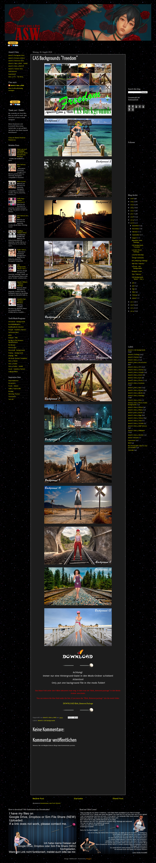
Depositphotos (13, 380)
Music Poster (21, 181)
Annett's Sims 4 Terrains (136, 423)
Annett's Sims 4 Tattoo (135, 418)
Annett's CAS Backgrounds (46, 720)
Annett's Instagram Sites (16, 55)
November (135, 229)
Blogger (88, 859)
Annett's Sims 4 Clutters (136, 370)
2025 (132, 202)
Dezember (135, 226)
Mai (133, 289)
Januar (134, 298)
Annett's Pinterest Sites (16, 61)
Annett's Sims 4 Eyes (135, 378)
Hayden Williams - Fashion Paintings (22, 284)
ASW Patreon (12, 71)
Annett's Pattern (133, 357)
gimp (10, 335)
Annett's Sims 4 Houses (135, 390)
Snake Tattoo (21, 250)
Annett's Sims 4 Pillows (135, 407)
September (136, 235)
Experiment (12, 74)
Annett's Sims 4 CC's (134, 367)
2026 (132, 198)
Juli (133, 283)
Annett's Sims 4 (133, 360)
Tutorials (131, 450)
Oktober (135, 232)
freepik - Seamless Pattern (17, 330)
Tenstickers (12, 396)
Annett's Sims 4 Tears (135, 421)
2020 (132, 217)
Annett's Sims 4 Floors (135, 380)
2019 (132, 220)
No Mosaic (11, 345)
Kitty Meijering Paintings (139, 261)
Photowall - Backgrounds (16, 350)
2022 (132, 211)
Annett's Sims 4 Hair (134, 388)
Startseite (78, 798)
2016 (132, 305)
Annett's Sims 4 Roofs (135, 413)
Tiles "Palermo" (137, 274)
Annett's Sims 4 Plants (135, 410)
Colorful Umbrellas (138, 255)
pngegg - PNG (12, 355)
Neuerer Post (38, 798)
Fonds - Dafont (13, 386)
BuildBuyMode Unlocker (16, 327)
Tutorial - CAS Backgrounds (137, 267)
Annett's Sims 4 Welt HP (16, 66)
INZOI (129, 443)
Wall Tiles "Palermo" (138, 264)
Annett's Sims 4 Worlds (135, 435)
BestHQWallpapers (14, 324)
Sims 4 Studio (12, 364)
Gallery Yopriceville (14, 388)
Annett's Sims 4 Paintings (136, 396)
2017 (132, 302)
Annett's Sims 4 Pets (135, 400)
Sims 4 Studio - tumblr (15, 366)
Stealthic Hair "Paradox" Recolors (21, 301)
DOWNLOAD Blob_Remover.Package (78, 703)
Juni (133, 286)
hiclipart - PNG (13, 338)
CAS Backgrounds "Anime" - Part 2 (138, 278)
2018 (132, 223)
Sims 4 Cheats (13, 361)
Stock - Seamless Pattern (16, 369)
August (134, 238)
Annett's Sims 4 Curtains (136, 372)
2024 (132, 205)
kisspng (10, 391)
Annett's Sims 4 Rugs (135, 415)
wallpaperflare (13, 372)
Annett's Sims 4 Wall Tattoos (137, 426)
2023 (132, 208)
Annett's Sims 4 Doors (135, 375)
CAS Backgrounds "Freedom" (137, 246)
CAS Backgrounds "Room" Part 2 (21, 267)
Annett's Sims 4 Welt (17, 85)
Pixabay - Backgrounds (15, 353)
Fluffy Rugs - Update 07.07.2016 (21, 200)
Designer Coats (137, 271)
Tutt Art (11, 399)
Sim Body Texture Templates (17, 358)
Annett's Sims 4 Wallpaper (136, 430)
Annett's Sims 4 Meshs (135, 393)
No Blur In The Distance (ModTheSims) (15, 341)
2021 (132, 214)
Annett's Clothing (133, 354)
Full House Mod (13, 332)
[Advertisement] (138, 58)
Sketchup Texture (14, 394)
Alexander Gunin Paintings (137, 241)
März (134, 292)
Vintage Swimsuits (138, 258)
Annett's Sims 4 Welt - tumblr (18, 63)
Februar (135, 295)
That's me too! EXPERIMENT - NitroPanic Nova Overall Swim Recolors (22, 152)
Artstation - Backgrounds (16, 322)
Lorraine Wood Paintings (137, 251)
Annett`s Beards (133, 438)
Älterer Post (118, 798)
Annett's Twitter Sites (15, 69)
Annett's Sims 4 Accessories (137, 362)
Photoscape (12, 347)
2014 (132, 311)
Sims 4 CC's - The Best (15, 77)
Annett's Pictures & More (16, 58)
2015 (132, 308)
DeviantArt (11, 383)
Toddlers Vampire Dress (22, 232)
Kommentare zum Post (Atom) (50, 803)
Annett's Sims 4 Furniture (136, 383)
